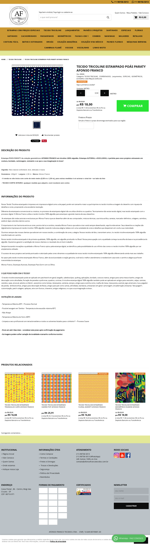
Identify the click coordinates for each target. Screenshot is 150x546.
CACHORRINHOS (29, 36)
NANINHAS (109, 36)
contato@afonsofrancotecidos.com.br (92, 461)
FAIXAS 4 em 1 (82, 36)
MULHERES (124, 36)
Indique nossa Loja (11, 469)
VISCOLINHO (83, 47)
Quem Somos (120, 13)
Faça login (57, 12)
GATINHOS (12, 36)
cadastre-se (68, 12)
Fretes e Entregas (47, 461)
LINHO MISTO (99, 47)
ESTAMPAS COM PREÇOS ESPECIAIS (23, 30)
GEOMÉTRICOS (64, 36)
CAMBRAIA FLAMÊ (52, 47)
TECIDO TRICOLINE (52, 30)
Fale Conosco (144, 13)
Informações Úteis (49, 449)
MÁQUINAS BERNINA (137, 42)
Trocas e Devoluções (49, 465)
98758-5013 (121, 2)
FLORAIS (139, 30)
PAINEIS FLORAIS (115, 42)
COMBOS (96, 36)
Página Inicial (8, 454)
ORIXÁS (49, 42)
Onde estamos (9, 465)
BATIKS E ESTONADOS (32, 42)
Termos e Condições (48, 458)
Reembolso (45, 477)
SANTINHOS (112, 30)
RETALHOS (138, 36)
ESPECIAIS (126, 30)
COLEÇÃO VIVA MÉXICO (92, 42)
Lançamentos (72, 30)
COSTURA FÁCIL (10, 42)
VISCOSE (69, 47)
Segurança (44, 469)
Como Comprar (46, 454)
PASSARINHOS (47, 36)
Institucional (9, 449)
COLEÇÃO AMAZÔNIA (67, 42)
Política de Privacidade (50, 473)
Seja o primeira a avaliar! (86, 85)
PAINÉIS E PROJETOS (93, 30)
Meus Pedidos (132, 13)
